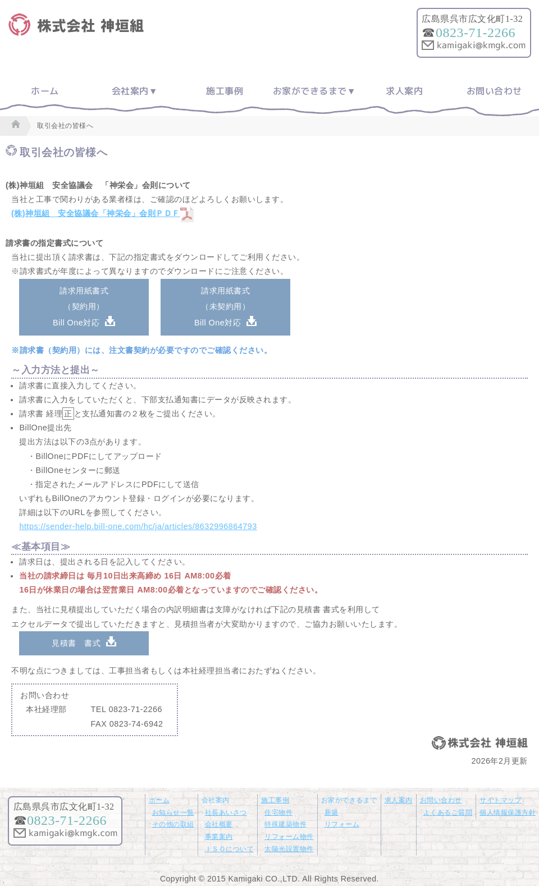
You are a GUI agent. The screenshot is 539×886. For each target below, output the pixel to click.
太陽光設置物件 (289, 849)
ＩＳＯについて (229, 849)
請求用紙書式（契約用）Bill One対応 (80, 307)
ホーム (45, 91)
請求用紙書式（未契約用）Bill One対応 (222, 307)
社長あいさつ (226, 812)
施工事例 (224, 91)
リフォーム (342, 824)
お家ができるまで (310, 91)
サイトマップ (500, 800)
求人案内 (404, 91)
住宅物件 (278, 812)
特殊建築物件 (285, 824)
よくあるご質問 (448, 812)
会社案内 (130, 91)
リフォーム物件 (289, 837)
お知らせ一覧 (173, 812)
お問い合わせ (494, 91)
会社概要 (219, 824)
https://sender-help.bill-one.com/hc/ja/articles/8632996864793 (138, 526)
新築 (332, 812)
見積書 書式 (76, 643)
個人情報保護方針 (507, 812)
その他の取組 (173, 824)
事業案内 (219, 837)
